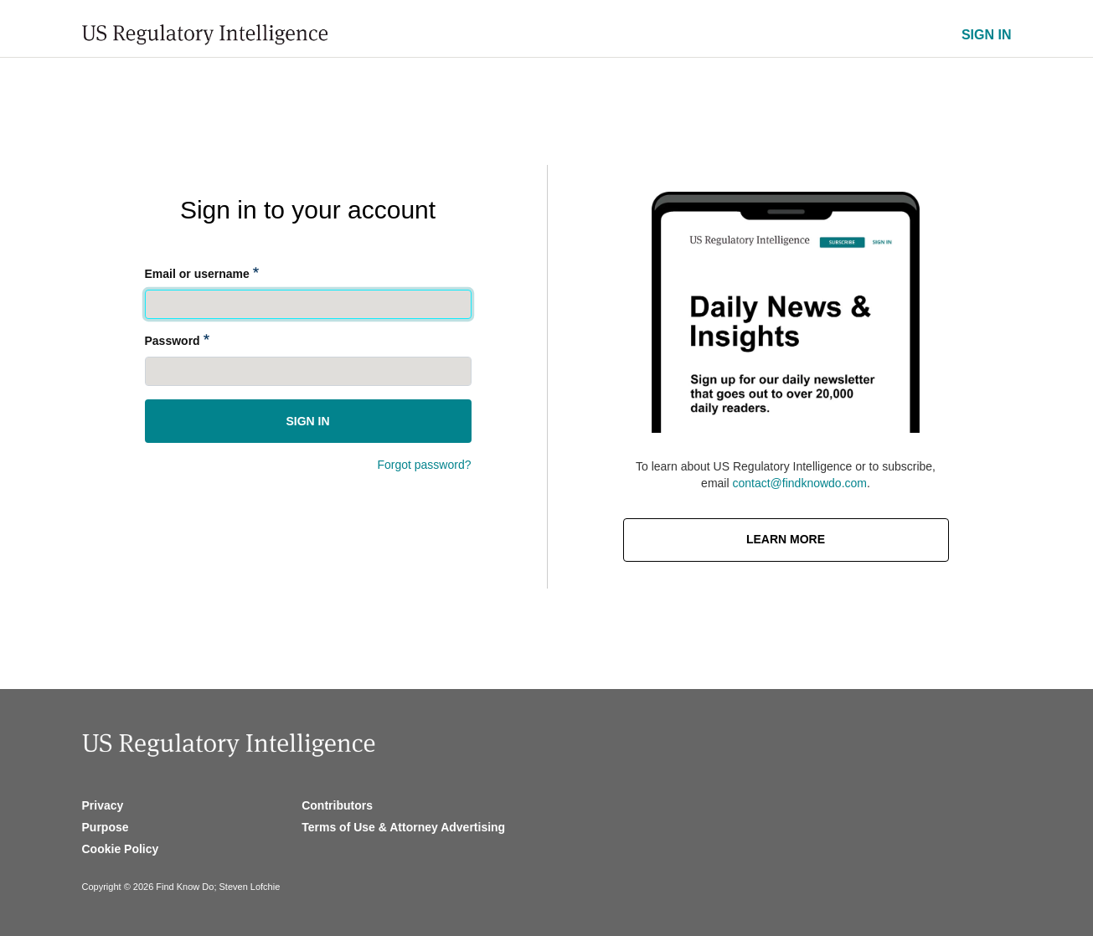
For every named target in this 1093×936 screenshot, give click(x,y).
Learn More (785, 539)
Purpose (105, 827)
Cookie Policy (120, 849)
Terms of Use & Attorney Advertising (403, 827)
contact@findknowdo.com (799, 483)
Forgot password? (424, 464)
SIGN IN (987, 35)
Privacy (103, 805)
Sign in (307, 421)
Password (172, 340)
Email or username (197, 273)
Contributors (337, 805)
